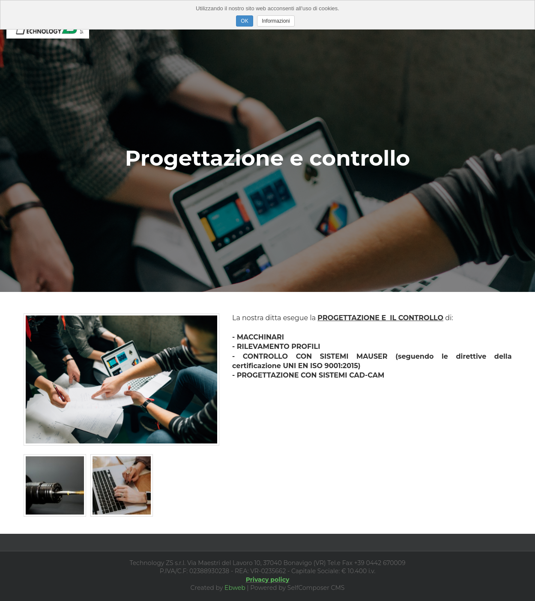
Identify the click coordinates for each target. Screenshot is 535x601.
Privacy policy (268, 579)
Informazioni (276, 21)
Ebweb (234, 588)
